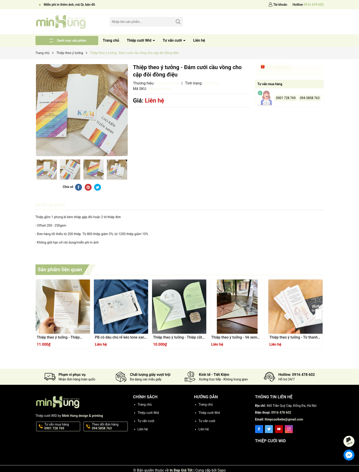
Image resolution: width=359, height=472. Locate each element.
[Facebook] (259, 429)
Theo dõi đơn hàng (109, 426)
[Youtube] (279, 429)
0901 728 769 (286, 98)
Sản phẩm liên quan (60, 269)
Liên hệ (199, 40)
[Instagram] (289, 429)
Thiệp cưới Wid (139, 40)
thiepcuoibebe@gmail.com (284, 419)
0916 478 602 (281, 412)
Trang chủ (111, 40)
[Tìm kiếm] (178, 21)
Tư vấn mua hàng (61, 426)
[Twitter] (269, 429)
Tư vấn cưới (173, 40)
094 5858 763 (310, 98)
